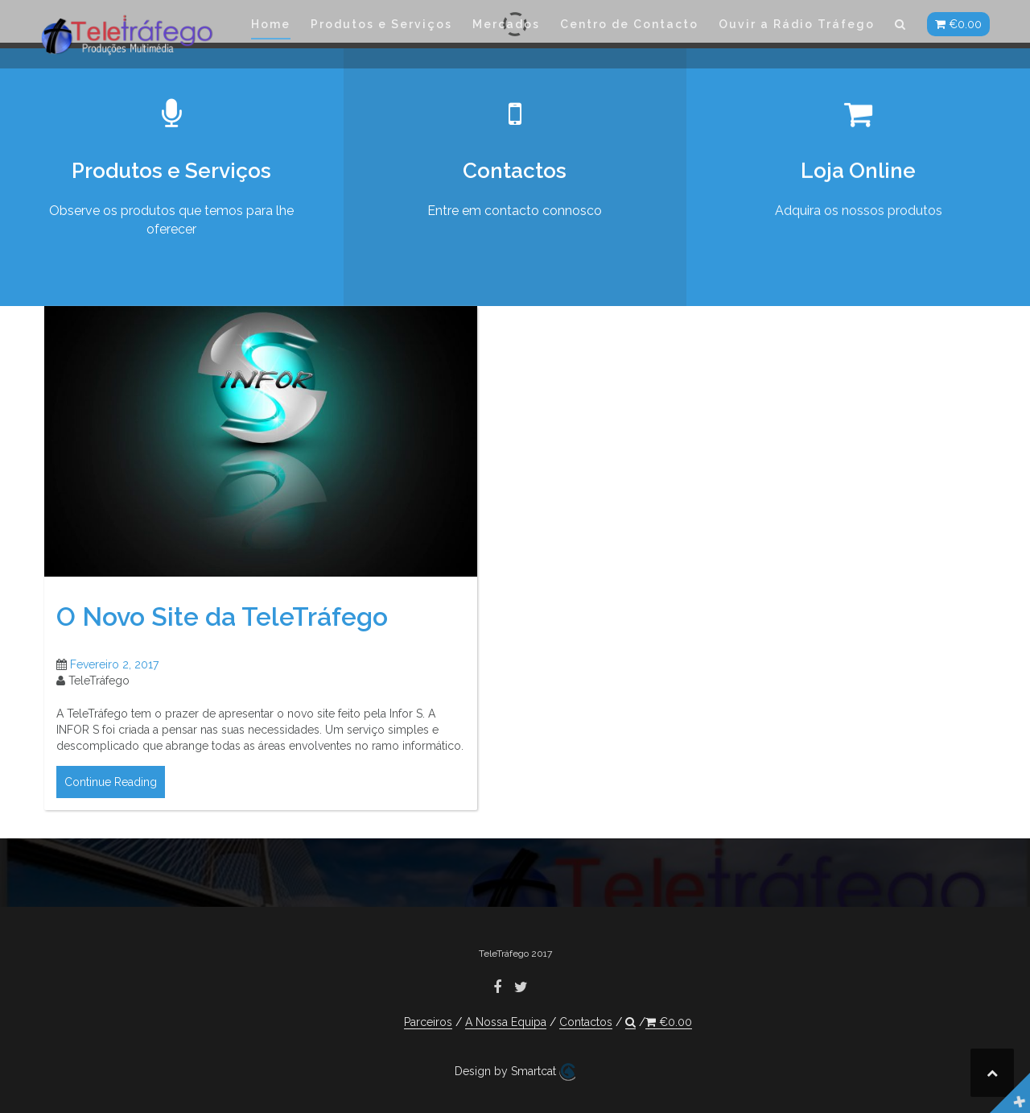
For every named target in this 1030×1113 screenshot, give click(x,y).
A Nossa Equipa (505, 1022)
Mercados (506, 24)
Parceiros (428, 1022)
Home (270, 24)
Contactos (585, 1022)
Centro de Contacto (629, 24)
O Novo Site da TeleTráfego (222, 631)
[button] (901, 27)
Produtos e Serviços (381, 24)
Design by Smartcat (515, 1072)
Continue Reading (110, 796)
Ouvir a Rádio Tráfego (797, 24)
